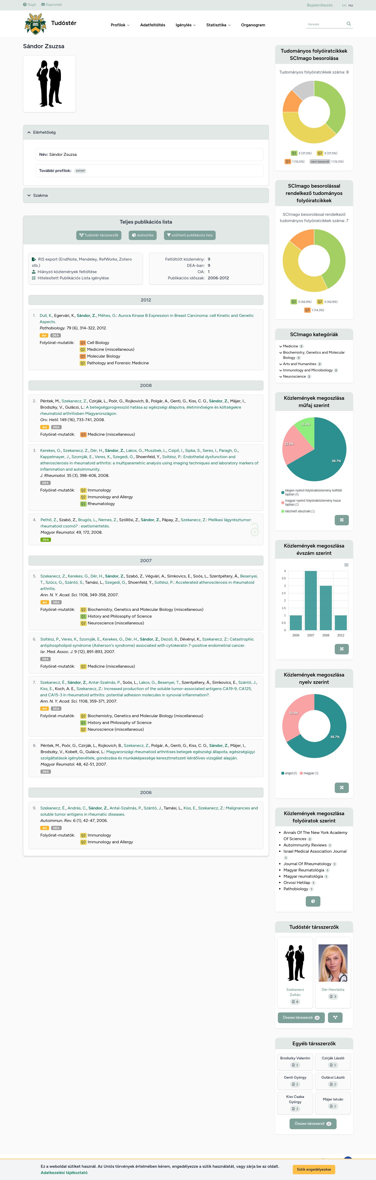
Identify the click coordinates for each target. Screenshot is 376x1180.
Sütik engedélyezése (314, 1169)
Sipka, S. (193, 450)
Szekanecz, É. (53, 682)
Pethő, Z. (48, 519)
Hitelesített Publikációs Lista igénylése (70, 277)
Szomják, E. (82, 456)
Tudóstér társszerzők (99, 235)
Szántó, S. (74, 582)
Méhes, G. (107, 315)
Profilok (120, 24)
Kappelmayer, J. (54, 456)
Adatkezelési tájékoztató (64, 1172)
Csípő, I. (175, 450)
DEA (55, 335)
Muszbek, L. (155, 450)
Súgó (29, 4)
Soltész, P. (171, 456)
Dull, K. (46, 315)
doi (44, 335)
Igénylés (186, 24)
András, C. (77, 808)
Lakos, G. (134, 450)
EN (344, 5)
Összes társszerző (301, 1017)
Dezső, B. (169, 639)
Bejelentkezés (320, 5)
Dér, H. (96, 450)
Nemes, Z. (107, 519)
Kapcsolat (51, 4)
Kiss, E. (46, 688)
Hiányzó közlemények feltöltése (64, 271)
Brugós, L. (87, 519)
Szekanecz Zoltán (295, 992)
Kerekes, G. (50, 450)
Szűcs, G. (54, 582)
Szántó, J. (247, 682)
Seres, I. (210, 450)
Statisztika (218, 24)
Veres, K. (102, 456)
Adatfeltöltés (152, 24)
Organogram (253, 24)
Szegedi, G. (123, 456)
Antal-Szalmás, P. (105, 682)
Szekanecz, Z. (74, 400)
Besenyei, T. (169, 682)
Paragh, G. (228, 450)
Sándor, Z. (86, 315)
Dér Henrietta (333, 989)
